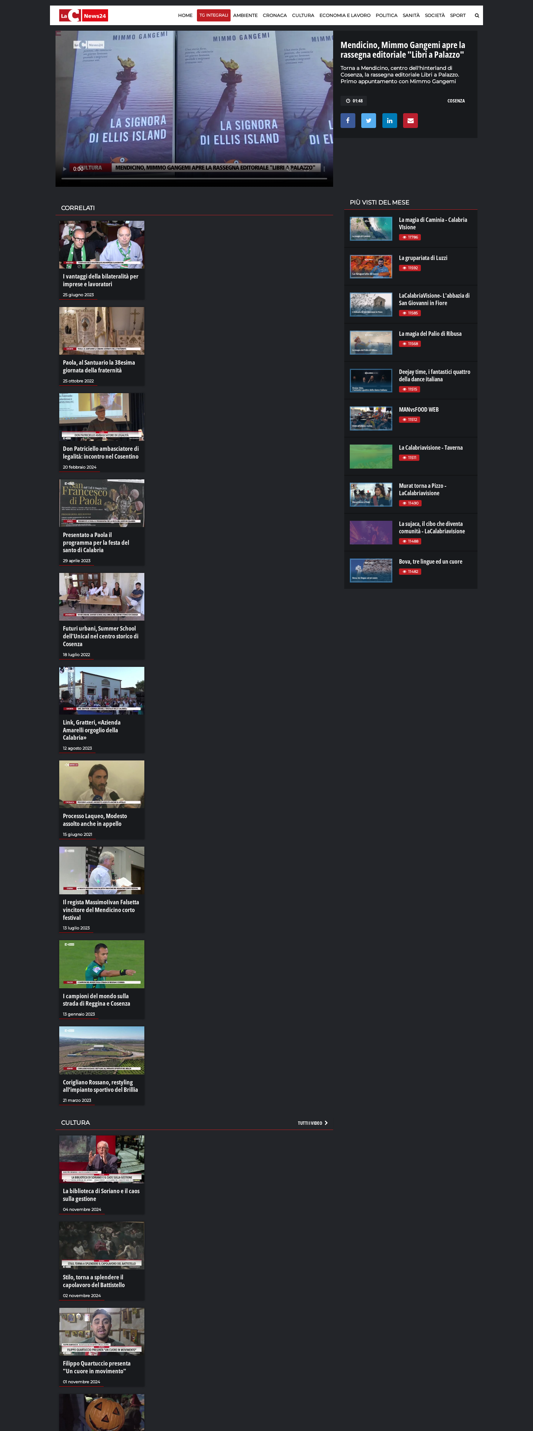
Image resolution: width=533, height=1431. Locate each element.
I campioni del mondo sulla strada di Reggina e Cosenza (101, 976)
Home (185, 15)
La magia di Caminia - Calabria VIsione (433, 223)
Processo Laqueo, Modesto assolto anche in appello (93, 799)
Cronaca (275, 15)
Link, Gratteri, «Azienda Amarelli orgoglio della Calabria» (100, 713)
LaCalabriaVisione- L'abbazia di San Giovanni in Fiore (434, 299)
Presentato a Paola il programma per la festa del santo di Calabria (100, 535)
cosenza (456, 100)
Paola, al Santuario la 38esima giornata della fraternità (97, 365)
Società (435, 15)
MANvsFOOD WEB (419, 409)
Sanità (411, 15)
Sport (458, 15)
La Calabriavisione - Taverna (431, 447)
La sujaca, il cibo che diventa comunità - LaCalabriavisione (432, 527)
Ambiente (245, 15)
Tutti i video (313, 1098)
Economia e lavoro (345, 15)
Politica (387, 15)
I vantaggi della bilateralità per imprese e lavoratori (97, 280)
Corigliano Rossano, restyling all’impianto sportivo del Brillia (98, 1062)
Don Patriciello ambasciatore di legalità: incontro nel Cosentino (98, 450)
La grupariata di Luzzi (423, 258)
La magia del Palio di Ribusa (430, 334)
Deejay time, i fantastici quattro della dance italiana (434, 375)
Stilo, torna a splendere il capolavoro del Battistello (92, 1255)
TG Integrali (214, 15)
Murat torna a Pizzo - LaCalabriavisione (422, 489)
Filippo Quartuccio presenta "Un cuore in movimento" (99, 1340)
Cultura (303, 15)
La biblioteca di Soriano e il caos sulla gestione (99, 1170)
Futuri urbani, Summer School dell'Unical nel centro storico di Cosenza (98, 624)
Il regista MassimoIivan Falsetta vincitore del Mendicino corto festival (98, 887)
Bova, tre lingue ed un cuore (430, 561)
